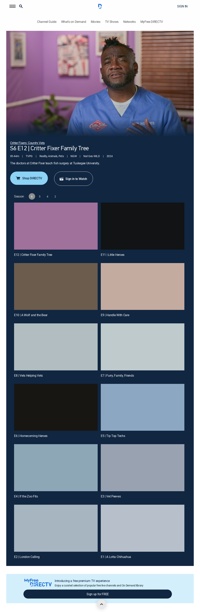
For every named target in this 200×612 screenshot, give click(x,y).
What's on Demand (73, 22)
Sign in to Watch (73, 178)
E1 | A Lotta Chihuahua (116, 557)
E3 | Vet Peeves (111, 496)
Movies (95, 22)
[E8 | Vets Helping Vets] (56, 346)
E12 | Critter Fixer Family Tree (33, 255)
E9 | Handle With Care (115, 315)
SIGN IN (182, 6)
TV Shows (112, 22)
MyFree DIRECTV (151, 22)
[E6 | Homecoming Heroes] (56, 407)
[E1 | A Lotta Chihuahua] (142, 528)
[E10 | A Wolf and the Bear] (56, 286)
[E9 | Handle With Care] (142, 286)
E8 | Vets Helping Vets (28, 375)
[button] (12, 6)
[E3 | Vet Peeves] (142, 467)
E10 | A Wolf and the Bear (30, 315)
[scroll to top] (101, 604)
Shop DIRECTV (28, 178)
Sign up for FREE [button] (98, 594)
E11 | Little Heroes (112, 255)
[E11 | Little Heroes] (142, 226)
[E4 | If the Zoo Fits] (56, 467)
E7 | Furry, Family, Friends (117, 375)
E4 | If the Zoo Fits (26, 496)
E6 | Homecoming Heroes (30, 436)
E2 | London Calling (27, 557)
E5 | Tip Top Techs (113, 436)
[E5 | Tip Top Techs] (142, 407)
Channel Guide (46, 22)
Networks (129, 22)
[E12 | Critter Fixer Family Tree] (56, 226)
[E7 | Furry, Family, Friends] (142, 346)
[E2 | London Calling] (56, 528)
